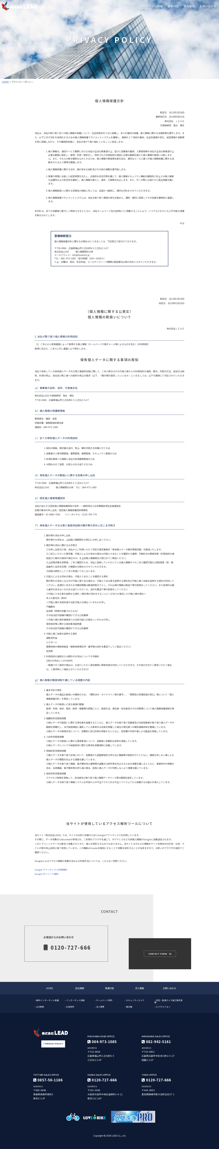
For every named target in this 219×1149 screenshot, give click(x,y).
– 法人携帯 (99, 1006)
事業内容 (173, 6)
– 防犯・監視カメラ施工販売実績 (168, 1001)
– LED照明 (39, 1006)
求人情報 (189, 6)
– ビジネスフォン (162, 1006)
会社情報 (157, 6)
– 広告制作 (69, 1006)
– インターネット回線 (75, 1000)
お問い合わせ (208, 6)
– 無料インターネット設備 (47, 1000)
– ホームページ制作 (103, 1000)
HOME (142, 6)
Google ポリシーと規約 (46, 873)
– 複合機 (128, 1006)
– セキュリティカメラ (134, 1000)
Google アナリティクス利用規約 (51, 869)
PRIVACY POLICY (53, 1044)
